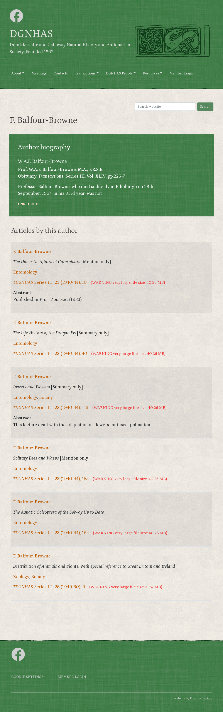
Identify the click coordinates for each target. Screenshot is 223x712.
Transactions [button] (85, 73)
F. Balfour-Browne (32, 251)
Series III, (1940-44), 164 (51, 533)
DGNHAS (31, 34)
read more (28, 203)
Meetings (39, 73)
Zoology (21, 576)
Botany (46, 397)
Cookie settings (27, 677)
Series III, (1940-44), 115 (50, 407)
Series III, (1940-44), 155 (51, 478)
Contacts (61, 73)
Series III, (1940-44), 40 (50, 353)
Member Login (181, 73)
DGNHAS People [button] (119, 73)
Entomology (25, 272)
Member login (72, 677)
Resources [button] (151, 73)
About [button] (16, 73)
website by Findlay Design (193, 698)
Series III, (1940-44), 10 (50, 282)
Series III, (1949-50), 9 (49, 587)
